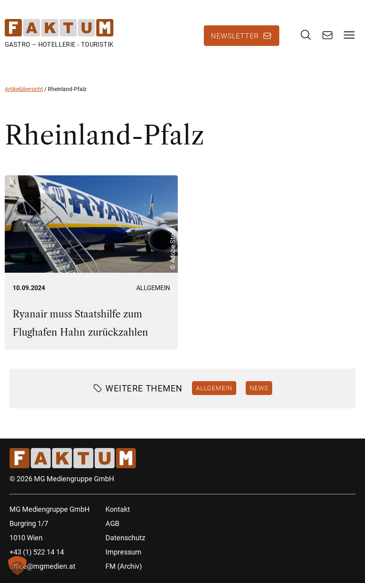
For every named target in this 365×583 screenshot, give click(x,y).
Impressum (123, 552)
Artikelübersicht (24, 89)
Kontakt (117, 509)
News (259, 388)
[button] (17, 565)
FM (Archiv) (123, 566)
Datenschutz (125, 538)
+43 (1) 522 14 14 (36, 552)
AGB (112, 523)
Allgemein (153, 288)
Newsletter (235, 35)
